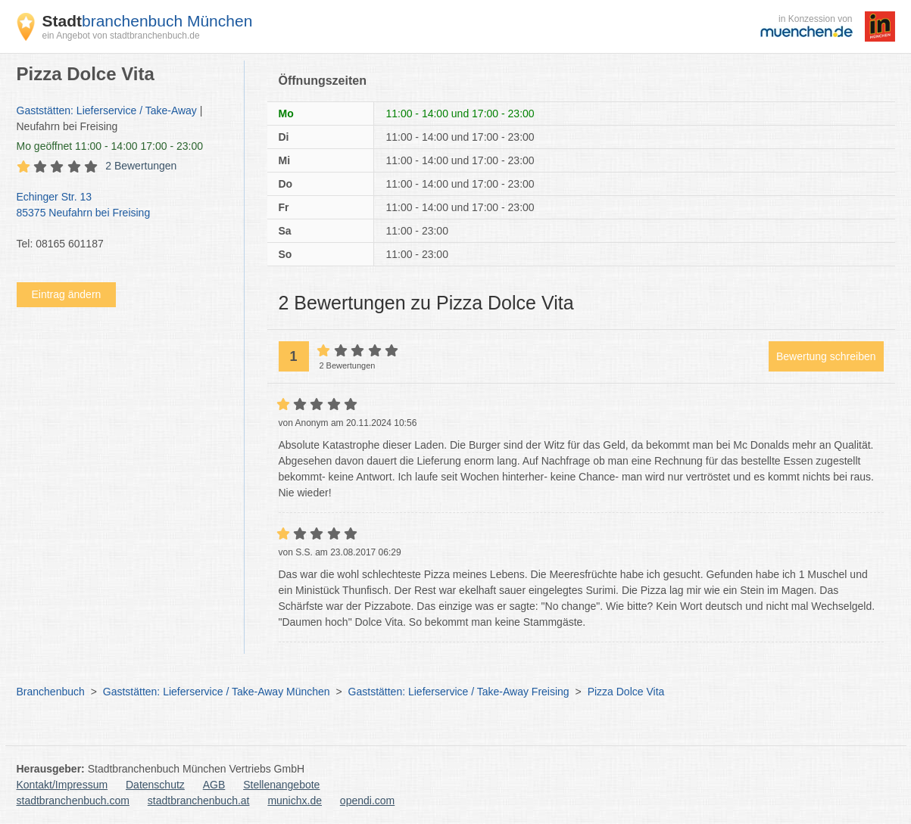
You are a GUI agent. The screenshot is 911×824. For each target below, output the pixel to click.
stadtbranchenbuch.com (73, 800)
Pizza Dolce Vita (626, 692)
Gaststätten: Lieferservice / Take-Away (107, 110)
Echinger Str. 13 (123, 206)
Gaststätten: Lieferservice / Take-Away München (216, 692)
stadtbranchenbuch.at (199, 800)
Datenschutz (155, 785)
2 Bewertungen (140, 166)
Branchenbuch (51, 692)
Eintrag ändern (66, 294)
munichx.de (294, 800)
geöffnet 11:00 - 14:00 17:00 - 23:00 (110, 146)
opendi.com (367, 800)
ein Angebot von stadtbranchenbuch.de (121, 35)
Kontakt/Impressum (62, 785)
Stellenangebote (281, 785)
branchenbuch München (147, 21)
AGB (214, 785)
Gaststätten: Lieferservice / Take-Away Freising (458, 692)
